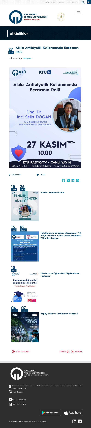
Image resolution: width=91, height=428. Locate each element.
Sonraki (78, 351)
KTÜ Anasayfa (50, 2)
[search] (83, 2)
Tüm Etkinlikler (22, 351)
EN (89, 2)
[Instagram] (80, 421)
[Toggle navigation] (78, 12)
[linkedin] (74, 421)
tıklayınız (27, 58)
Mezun (61, 2)
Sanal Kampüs (72, 2)
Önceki (62, 351)
